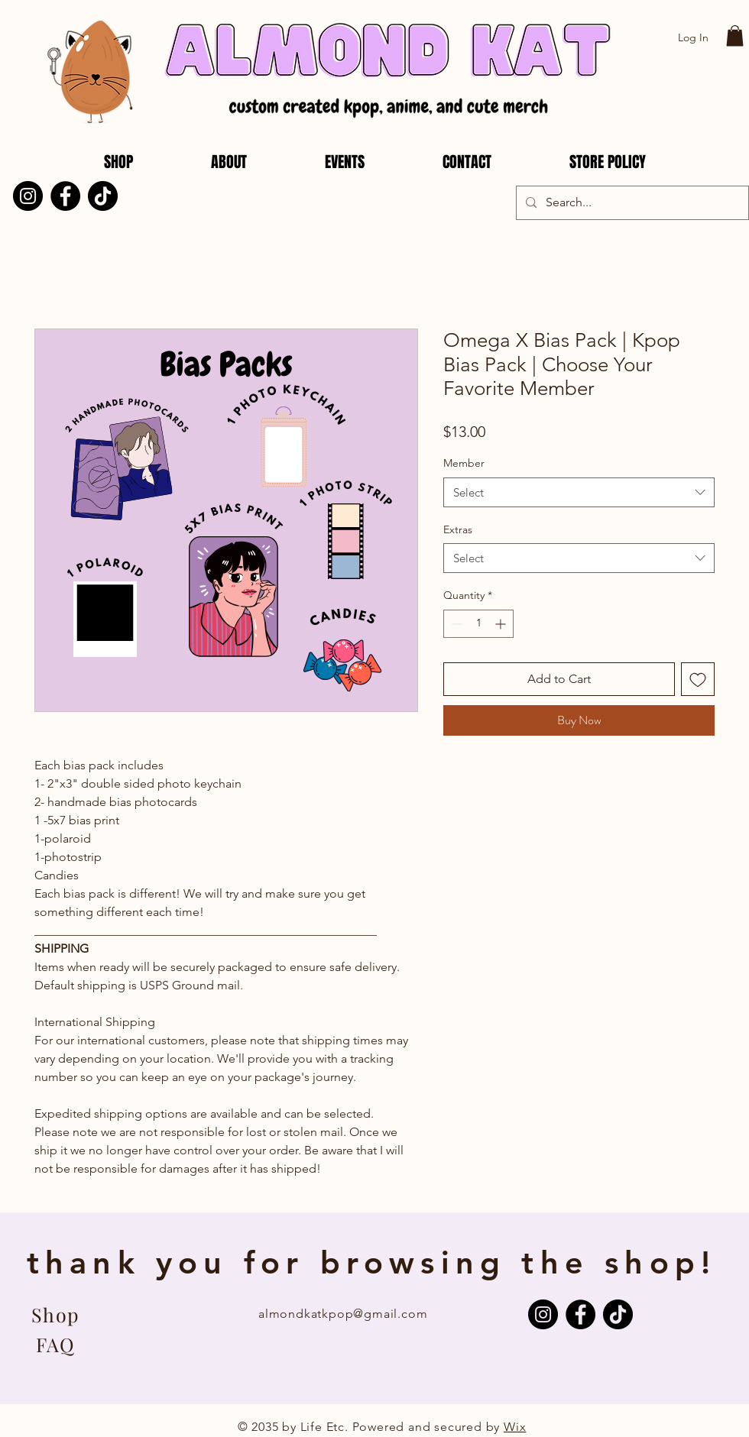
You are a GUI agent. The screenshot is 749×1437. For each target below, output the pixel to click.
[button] (735, 35)
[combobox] (579, 492)
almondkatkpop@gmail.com (342, 1313)
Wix (515, 1426)
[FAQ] (55, 1344)
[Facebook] (65, 196)
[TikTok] (103, 196)
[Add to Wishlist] (698, 679)
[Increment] (501, 623)
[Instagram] (28, 196)
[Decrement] (455, 623)
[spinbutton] (478, 623)
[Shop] (55, 1314)
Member (464, 463)
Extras (457, 529)
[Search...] (631, 202)
